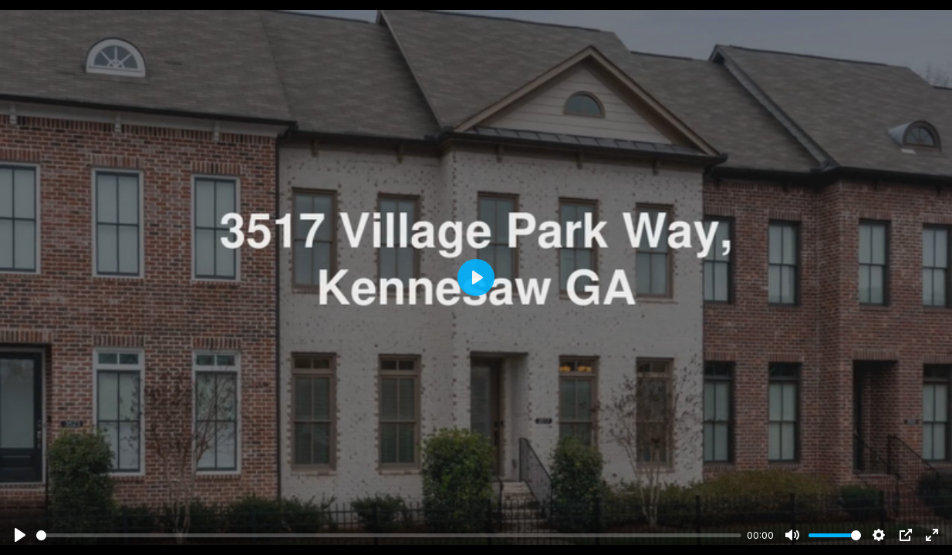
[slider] (388, 535)
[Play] (20, 535)
